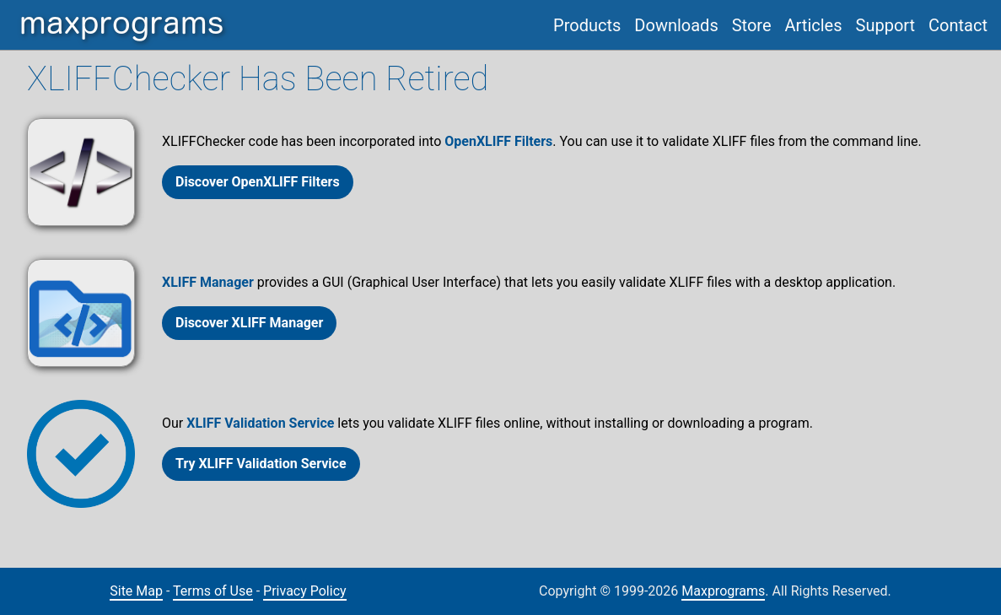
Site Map (136, 591)
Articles (813, 25)
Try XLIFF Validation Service (261, 464)
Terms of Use (213, 591)
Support (886, 25)
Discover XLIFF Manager (249, 323)
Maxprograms (723, 591)
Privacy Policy (305, 591)
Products (587, 25)
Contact (958, 25)
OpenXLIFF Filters (498, 141)
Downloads (676, 25)
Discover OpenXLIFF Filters (257, 182)
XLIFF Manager (208, 282)
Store (752, 25)
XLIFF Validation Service (260, 423)
